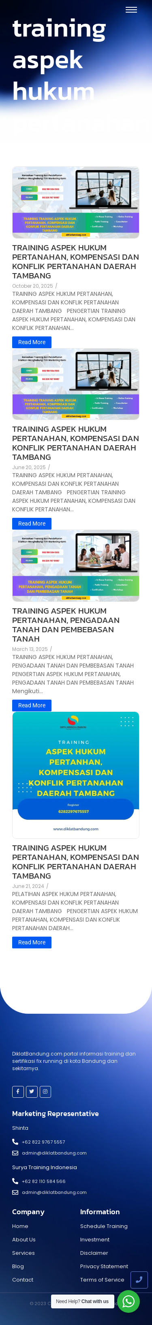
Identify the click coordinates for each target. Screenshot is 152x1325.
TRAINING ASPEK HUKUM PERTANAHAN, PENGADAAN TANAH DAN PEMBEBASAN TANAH (66, 624)
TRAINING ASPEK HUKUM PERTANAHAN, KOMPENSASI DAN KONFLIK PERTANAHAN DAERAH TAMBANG (75, 261)
